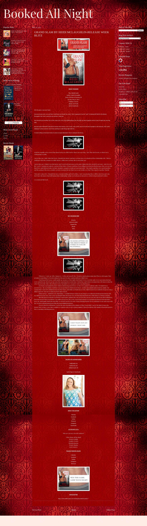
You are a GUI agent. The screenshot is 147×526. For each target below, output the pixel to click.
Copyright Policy (123, 94)
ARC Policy (122, 87)
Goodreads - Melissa (124, 51)
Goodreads (73, 425)
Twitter (73, 419)
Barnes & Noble (73, 222)
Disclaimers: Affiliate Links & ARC (128, 91)
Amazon (73, 220)
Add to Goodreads (73, 106)
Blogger (86, 522)
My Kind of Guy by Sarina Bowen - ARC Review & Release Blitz (18, 51)
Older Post (110, 510)
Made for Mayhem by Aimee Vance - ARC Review (19, 31)
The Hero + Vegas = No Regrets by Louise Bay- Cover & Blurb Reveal (19, 60)
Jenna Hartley (18, 105)
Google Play (73, 224)
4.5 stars (5, 135)
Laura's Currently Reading (13, 84)
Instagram (73, 423)
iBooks (73, 226)
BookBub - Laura (123, 46)
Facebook (73, 417)
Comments (123, 105)
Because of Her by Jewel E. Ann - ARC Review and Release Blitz (18, 42)
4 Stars (5, 133)
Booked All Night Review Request (128, 78)
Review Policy (122, 89)
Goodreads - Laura (124, 49)
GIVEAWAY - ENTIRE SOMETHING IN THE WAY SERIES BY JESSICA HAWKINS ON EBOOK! (18, 71)
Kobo (73, 228)
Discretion (17, 103)
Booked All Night (48, 13)
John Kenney (17, 90)
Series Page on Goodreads (73, 372)
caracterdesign (72, 522)
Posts (122, 102)
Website (73, 415)
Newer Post (36, 510)
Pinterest (73, 421)
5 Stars (5, 138)
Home (73, 510)
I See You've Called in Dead (18, 87)
